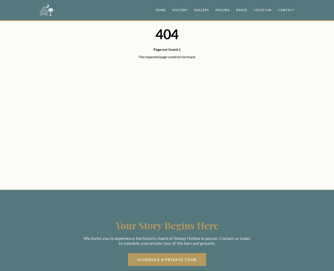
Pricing (223, 10)
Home (161, 10)
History (180, 10)
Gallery (201, 10)
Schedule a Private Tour (167, 259)
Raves (241, 10)
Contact (286, 10)
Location (263, 10)
